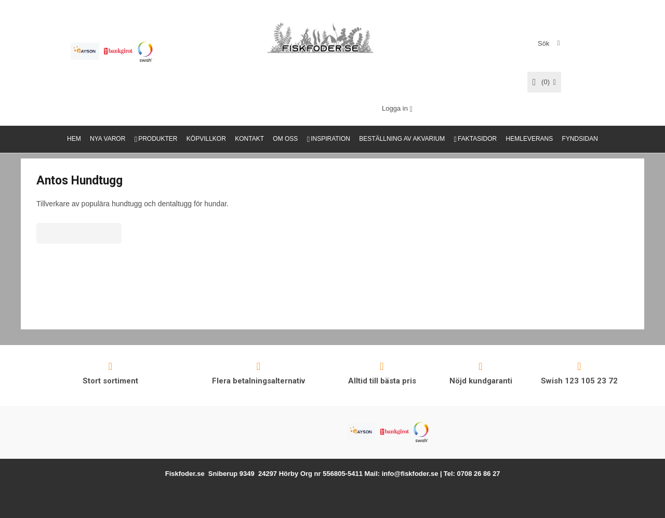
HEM (74, 138)
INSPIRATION (330, 138)
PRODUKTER (157, 138)
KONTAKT (249, 138)
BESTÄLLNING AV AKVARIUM (402, 138)
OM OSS (285, 138)
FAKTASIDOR (477, 138)
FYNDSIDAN (580, 138)
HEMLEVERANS (529, 138)
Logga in (395, 108)
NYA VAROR (107, 138)
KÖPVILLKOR (206, 138)
